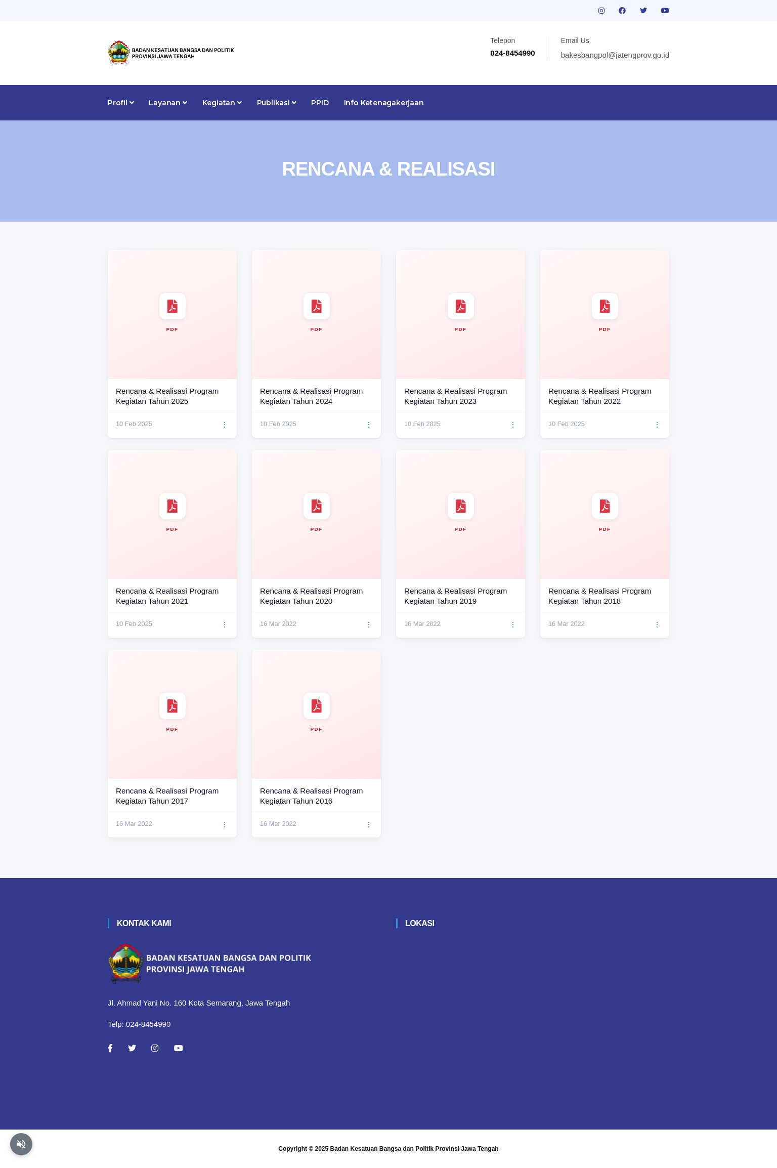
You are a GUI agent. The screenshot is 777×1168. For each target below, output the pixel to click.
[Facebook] (110, 1048)
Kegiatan (222, 102)
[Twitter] (132, 1048)
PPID (319, 102)
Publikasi (276, 102)
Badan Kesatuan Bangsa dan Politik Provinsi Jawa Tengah (414, 1148)
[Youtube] (178, 1048)
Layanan (168, 102)
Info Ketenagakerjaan (384, 102)
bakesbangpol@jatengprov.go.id (615, 55)
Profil (121, 102)
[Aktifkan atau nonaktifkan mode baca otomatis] (21, 1144)
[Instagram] (155, 1048)
